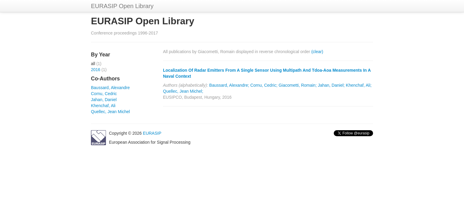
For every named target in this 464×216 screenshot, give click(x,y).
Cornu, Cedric (104, 93)
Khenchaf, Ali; (359, 85)
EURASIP (152, 133)
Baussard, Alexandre (110, 87)
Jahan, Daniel (104, 99)
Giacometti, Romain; (298, 85)
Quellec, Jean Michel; (183, 91)
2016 (95, 69)
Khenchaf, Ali (103, 105)
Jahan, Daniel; (331, 85)
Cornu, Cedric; (263, 85)
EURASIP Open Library (122, 6)
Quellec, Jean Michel (110, 111)
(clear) (317, 51)
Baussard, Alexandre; (229, 85)
